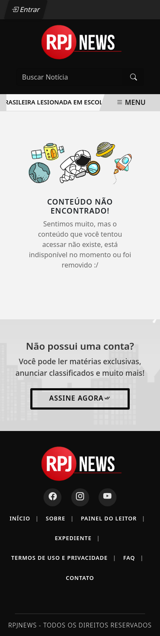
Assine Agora (80, 398)
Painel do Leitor (113, 518)
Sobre (60, 518)
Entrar (25, 9)
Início (24, 518)
